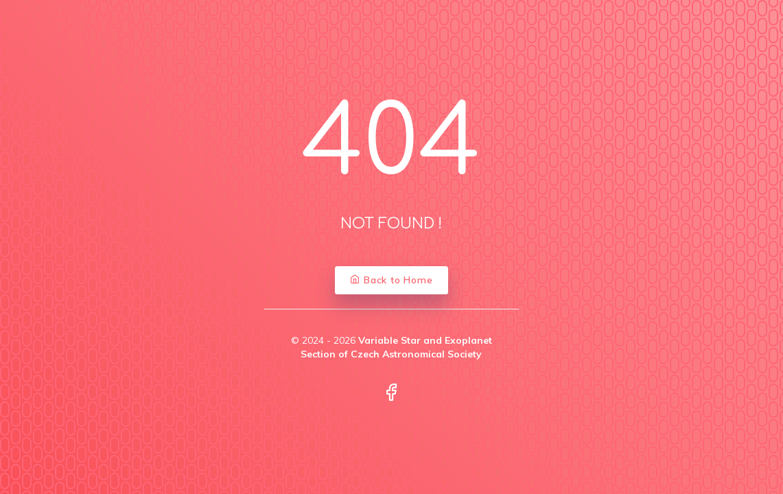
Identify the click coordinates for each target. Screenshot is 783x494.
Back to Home (391, 280)
